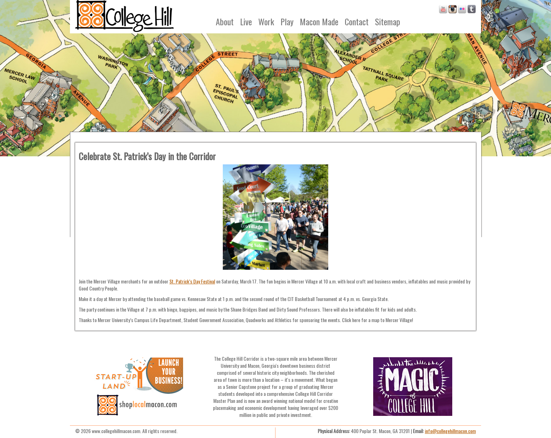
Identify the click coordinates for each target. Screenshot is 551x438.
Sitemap (387, 21)
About (225, 21)
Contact (357, 21)
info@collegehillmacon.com (450, 430)
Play (286, 21)
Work (266, 21)
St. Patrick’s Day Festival (192, 281)
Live (246, 21)
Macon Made (319, 21)
